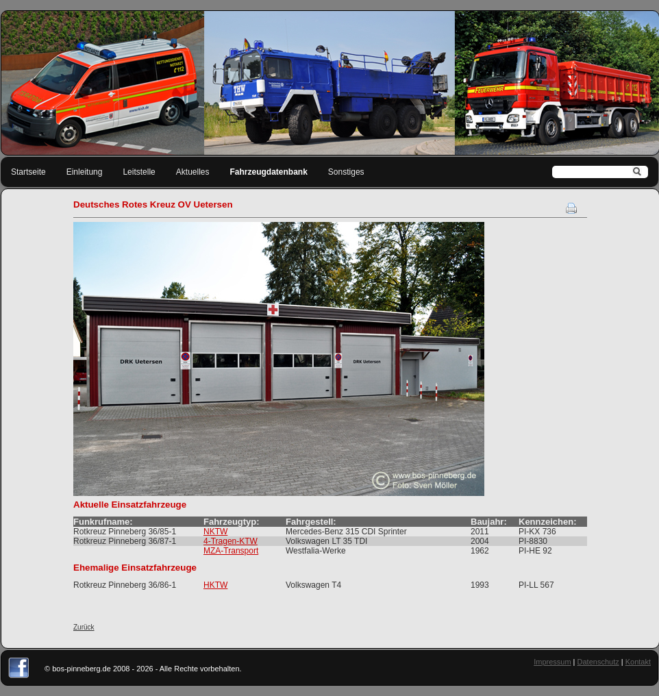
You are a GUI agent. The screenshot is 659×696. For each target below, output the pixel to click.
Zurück (84, 627)
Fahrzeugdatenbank (269, 172)
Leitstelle (139, 172)
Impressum (552, 662)
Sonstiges (346, 172)
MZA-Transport (230, 551)
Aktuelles (193, 172)
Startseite (28, 172)
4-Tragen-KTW (230, 541)
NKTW (215, 531)
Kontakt (638, 662)
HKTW (215, 585)
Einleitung (84, 172)
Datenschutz (598, 662)
